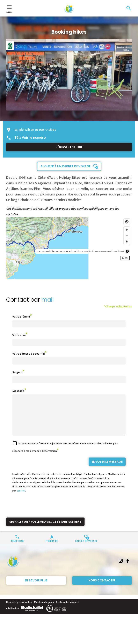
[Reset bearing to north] (127, 242)
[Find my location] (127, 222)
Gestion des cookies (67, 609)
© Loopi (121, 251)
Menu (9, 8)
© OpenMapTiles (84, 251)
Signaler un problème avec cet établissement (45, 529)
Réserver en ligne (69, 147)
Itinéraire (52, 548)
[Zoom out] (127, 236)
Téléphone (17, 548)
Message (18, 390)
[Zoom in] (127, 230)
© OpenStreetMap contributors (104, 251)
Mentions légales (44, 609)
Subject (17, 372)
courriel (21, 498)
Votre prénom (21, 316)
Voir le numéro (34, 138)
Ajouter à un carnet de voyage (65, 166)
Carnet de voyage (86, 548)
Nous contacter (102, 588)
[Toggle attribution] (127, 251)
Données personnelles (19, 609)
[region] (69, 248)
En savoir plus (36, 588)
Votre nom (19, 335)
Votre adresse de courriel (28, 353)
